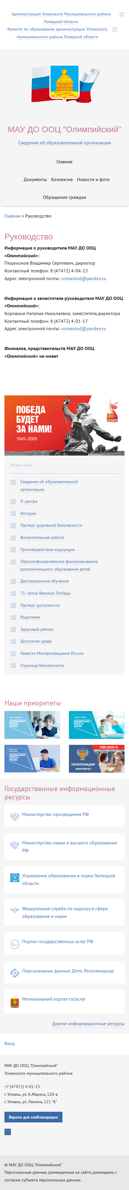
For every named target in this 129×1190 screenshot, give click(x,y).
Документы (35, 179)
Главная (64, 161)
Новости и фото (93, 179)
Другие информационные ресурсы (88, 1023)
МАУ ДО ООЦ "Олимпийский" (64, 129)
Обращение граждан (64, 197)
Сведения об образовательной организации (64, 143)
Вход (9, 1043)
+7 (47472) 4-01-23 (22, 1086)
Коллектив (62, 179)
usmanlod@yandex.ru (83, 278)
